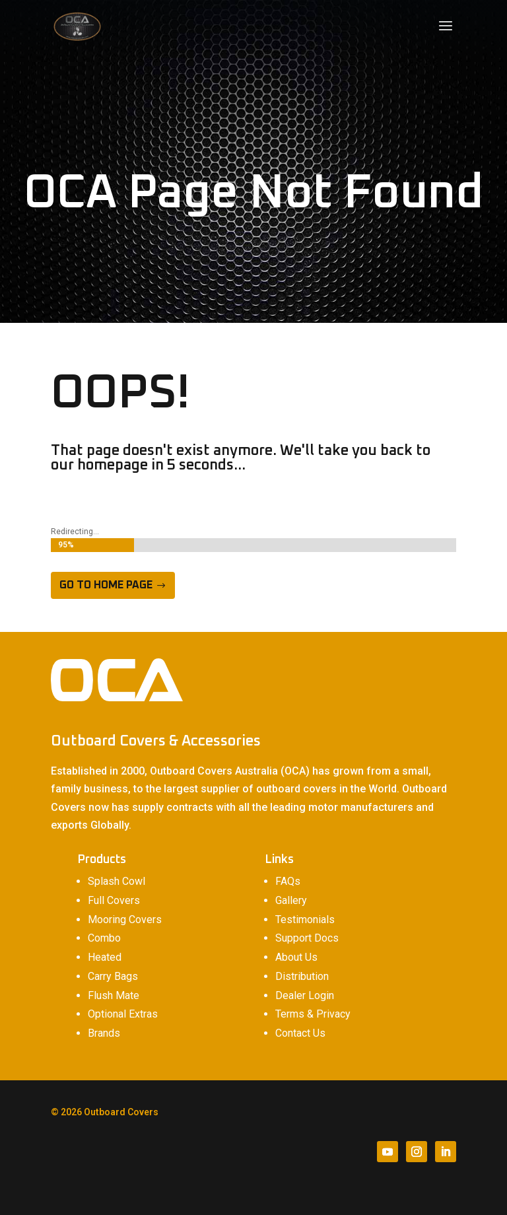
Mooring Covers (125, 919)
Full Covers (114, 900)
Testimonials (305, 919)
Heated (104, 957)
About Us (296, 957)
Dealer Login (304, 995)
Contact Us (300, 1033)
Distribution (302, 976)
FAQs (287, 881)
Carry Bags (113, 976)
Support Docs (307, 938)
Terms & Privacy (313, 1014)
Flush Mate (113, 995)
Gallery (291, 900)
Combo (104, 938)
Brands (104, 1033)
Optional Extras (123, 1014)
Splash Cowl (116, 881)
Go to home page (105, 585)
